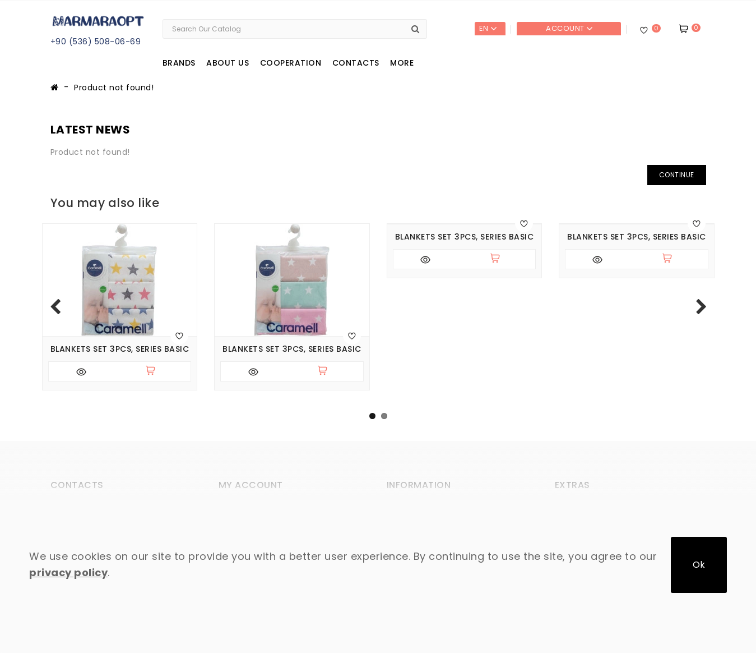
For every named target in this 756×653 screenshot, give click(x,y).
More (402, 62)
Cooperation (291, 62)
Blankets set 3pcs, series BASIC (119, 349)
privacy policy (68, 572)
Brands (179, 62)
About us (227, 62)
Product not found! (114, 87)
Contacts (355, 62)
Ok (699, 564)
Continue (676, 175)
